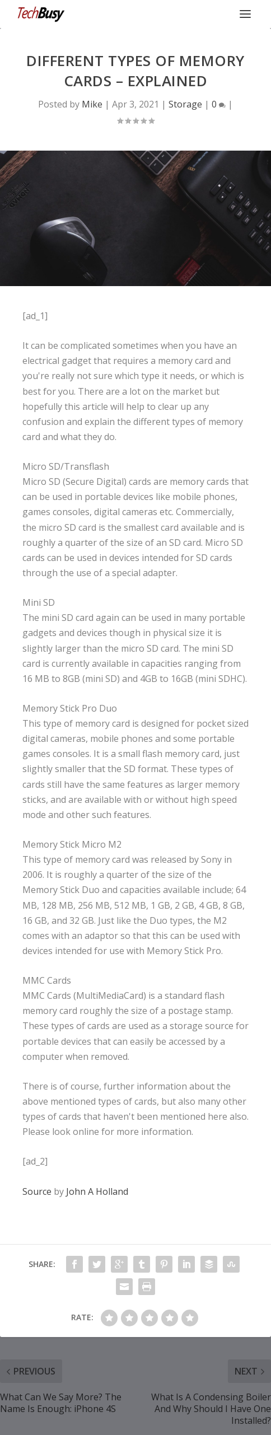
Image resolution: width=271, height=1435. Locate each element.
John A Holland (97, 1191)
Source (37, 1191)
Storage (185, 104)
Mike (92, 104)
